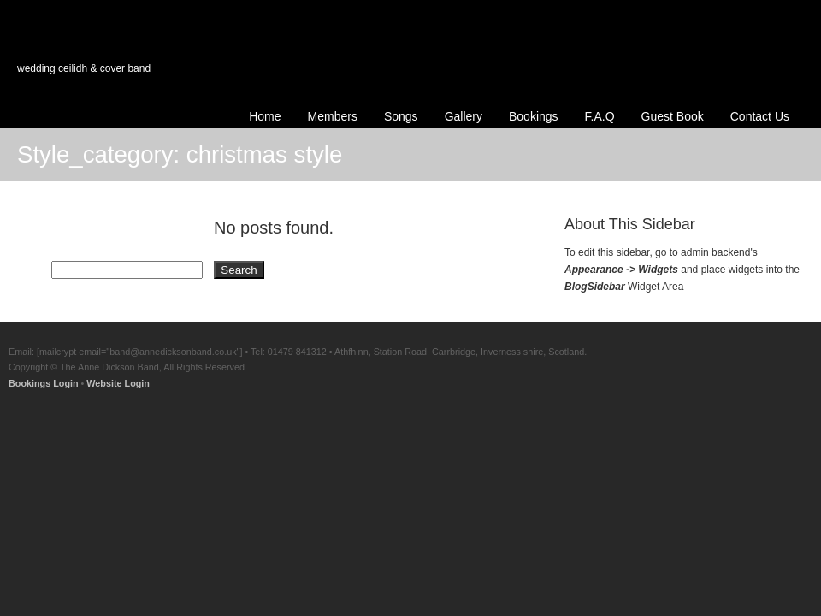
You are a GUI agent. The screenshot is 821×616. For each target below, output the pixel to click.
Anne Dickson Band (138, 61)
